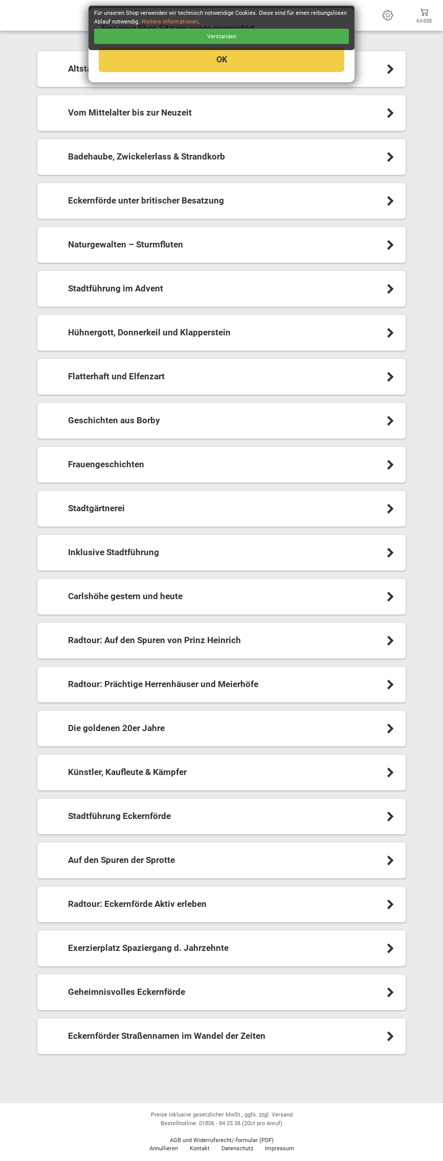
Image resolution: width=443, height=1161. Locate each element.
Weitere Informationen (169, 21)
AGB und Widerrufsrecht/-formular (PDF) (222, 1140)
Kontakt (200, 1148)
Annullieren (163, 1148)
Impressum (279, 1148)
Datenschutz (237, 1148)
